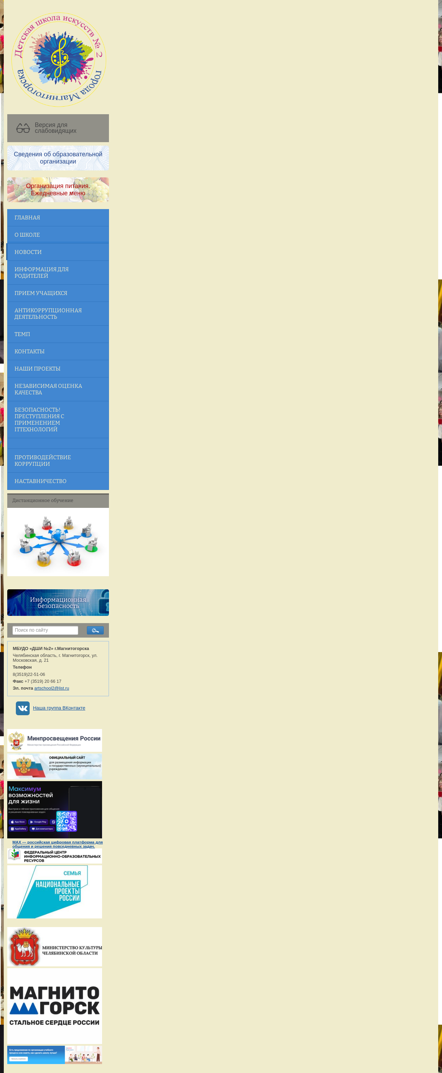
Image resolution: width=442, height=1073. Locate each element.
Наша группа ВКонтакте (59, 708)
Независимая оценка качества (48, 389)
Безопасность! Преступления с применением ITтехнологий (39, 419)
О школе (27, 235)
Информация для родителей (41, 272)
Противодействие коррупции (42, 460)
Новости (28, 252)
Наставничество (40, 481)
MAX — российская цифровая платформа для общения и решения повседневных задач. (57, 844)
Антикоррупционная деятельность (48, 313)
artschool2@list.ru (51, 688)
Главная (27, 217)
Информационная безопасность (58, 603)
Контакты (29, 351)
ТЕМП (22, 334)
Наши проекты (37, 368)
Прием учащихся (40, 293)
